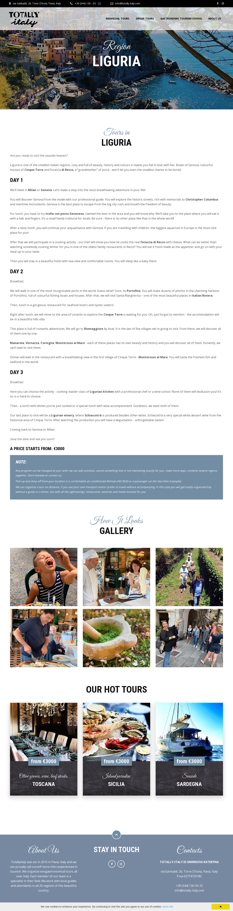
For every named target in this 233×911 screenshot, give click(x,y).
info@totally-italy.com (127, 3)
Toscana (43, 784)
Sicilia (116, 784)
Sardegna (189, 784)
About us (214, 18)
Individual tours (117, 18)
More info (168, 906)
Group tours (145, 18)
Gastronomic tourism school (181, 18)
